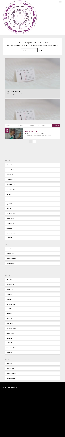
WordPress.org (11, 263)
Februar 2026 (10, 169)
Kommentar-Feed (11, 258)
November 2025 (11, 184)
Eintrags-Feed (10, 253)
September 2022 (11, 232)
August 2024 (10, 218)
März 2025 (10, 208)
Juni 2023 (9, 228)
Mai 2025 (9, 198)
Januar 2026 (10, 174)
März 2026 (10, 164)
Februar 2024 (10, 223)
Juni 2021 (9, 237)
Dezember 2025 (11, 179)
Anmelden (9, 248)
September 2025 (11, 189)
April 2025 (9, 203)
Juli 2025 (9, 194)
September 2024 (11, 213)
